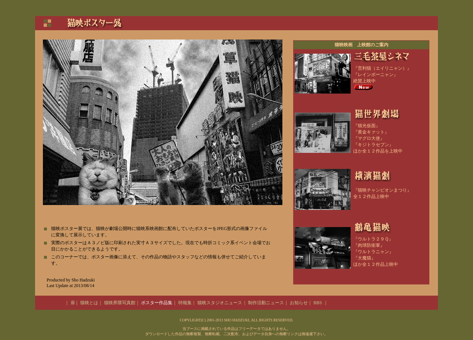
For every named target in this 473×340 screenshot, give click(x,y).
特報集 (185, 302)
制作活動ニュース (266, 302)
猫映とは (89, 302)
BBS (317, 302)
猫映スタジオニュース (219, 302)
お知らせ (299, 302)
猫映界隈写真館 (119, 302)
